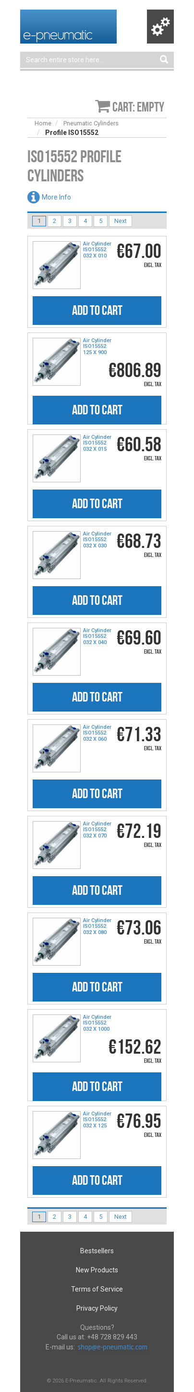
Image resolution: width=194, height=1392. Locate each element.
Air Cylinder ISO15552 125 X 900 (97, 346)
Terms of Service (97, 1289)
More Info (56, 197)
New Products (97, 1270)
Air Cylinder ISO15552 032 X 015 (97, 443)
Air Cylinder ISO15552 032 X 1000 (97, 1023)
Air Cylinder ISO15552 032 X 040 (97, 636)
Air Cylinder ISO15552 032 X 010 (97, 250)
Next (120, 220)
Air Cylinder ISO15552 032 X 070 (97, 830)
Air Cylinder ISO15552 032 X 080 (97, 926)
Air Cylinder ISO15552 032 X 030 (97, 540)
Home (43, 123)
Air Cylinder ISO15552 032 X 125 (97, 1120)
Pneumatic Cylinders (91, 123)
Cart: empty (138, 107)
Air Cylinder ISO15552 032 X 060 (97, 733)
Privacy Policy (97, 1308)
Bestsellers (97, 1251)
